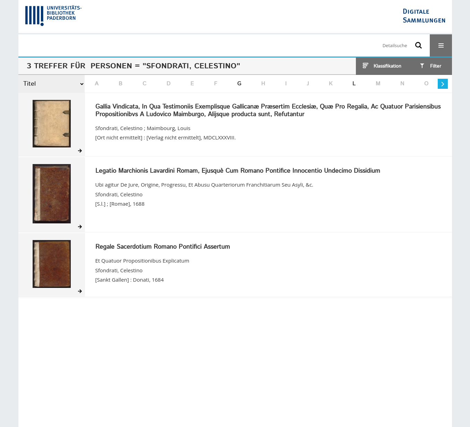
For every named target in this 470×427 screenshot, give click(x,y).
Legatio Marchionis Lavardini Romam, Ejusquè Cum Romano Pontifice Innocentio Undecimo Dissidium (237, 171)
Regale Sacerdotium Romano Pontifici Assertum (162, 247)
